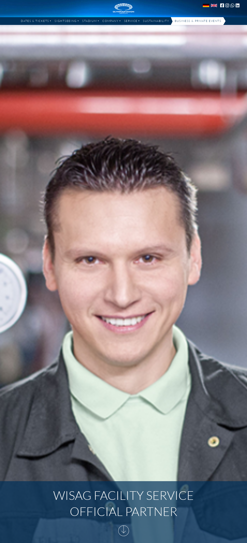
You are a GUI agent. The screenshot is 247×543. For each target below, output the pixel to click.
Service (131, 21)
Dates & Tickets (35, 21)
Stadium (89, 21)
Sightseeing (66, 21)
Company (110, 21)
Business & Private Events (198, 21)
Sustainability (156, 21)
